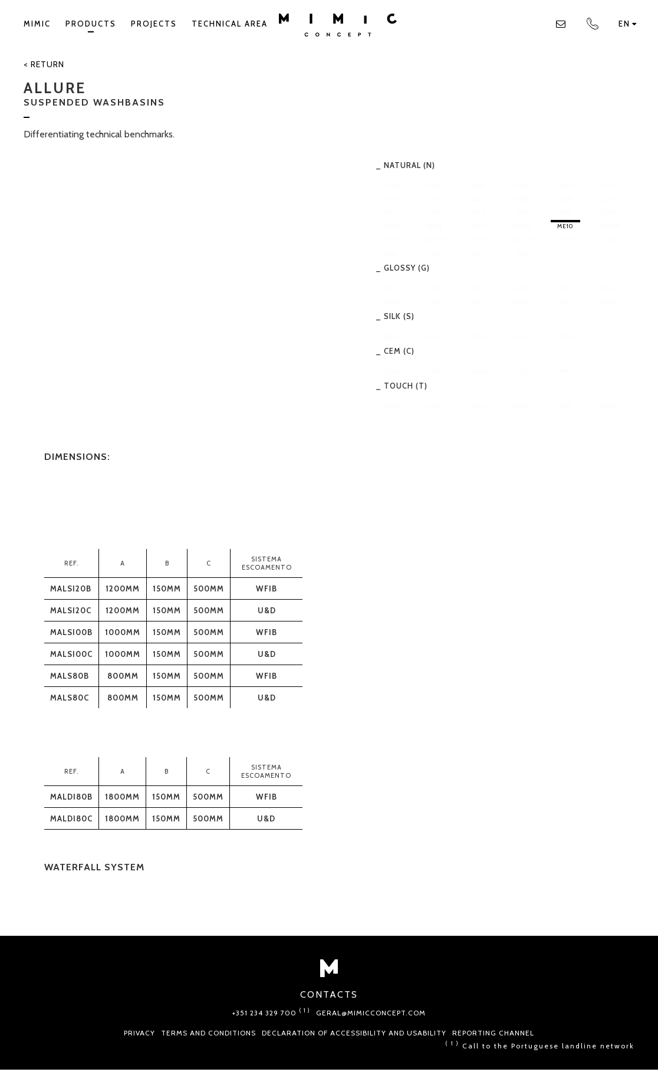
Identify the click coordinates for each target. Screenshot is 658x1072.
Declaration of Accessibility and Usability (354, 1032)
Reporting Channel (493, 1032)
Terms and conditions (208, 1032)
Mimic (37, 23)
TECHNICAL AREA (230, 23)
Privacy (139, 1032)
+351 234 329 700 (271, 1012)
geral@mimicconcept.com (371, 1012)
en (627, 23)
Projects (154, 23)
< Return (44, 64)
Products (90, 25)
